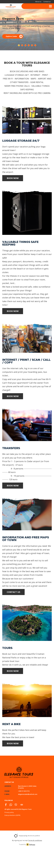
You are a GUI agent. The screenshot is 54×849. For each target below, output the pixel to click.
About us (38, 2)
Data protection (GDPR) (12, 815)
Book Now (13, 178)
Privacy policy (9, 812)
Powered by (27, 835)
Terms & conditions (35, 840)
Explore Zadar (14, 36)
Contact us (47, 2)
